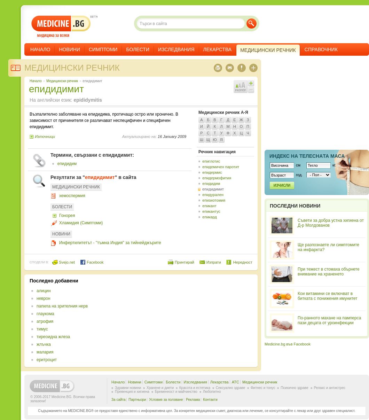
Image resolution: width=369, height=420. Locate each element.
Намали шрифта (251, 90)
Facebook (91, 262)
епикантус (211, 211)
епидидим (67, 163)
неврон (43, 298)
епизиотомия (213, 200)
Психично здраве (294, 388)
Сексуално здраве (230, 388)
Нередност (242, 262)
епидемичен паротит (220, 167)
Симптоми (103, 49)
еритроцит (47, 359)
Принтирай (184, 262)
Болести (137, 49)
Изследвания (176, 49)
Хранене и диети (160, 388)
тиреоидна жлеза (53, 336)
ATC (235, 382)
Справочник (321, 49)
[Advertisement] (169, 304)
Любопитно (212, 392)
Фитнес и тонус (263, 388)
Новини (69, 49)
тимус (42, 329)
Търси (251, 23)
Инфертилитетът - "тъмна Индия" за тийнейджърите (110, 242)
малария (45, 352)
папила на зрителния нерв (62, 306)
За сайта (118, 400)
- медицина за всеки (61, 27)
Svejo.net (63, 262)
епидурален (212, 195)
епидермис (212, 172)
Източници (45, 136)
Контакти (210, 400)
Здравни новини (128, 388)
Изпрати (213, 262)
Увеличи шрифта (251, 83)
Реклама (193, 400)
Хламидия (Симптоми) (81, 222)
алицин (44, 290)
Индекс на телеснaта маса (307, 156)
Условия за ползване (166, 400)
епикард (209, 217)
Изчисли (282, 185)
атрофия (45, 321)
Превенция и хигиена (132, 392)
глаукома (45, 313)
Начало (40, 49)
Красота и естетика (194, 388)
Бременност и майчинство (176, 392)
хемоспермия (72, 195)
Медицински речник (72, 67)
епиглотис (211, 161)
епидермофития (216, 178)
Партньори (137, 400)
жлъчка (44, 344)
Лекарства (217, 49)
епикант (209, 206)
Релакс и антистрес (329, 388)
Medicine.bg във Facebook (288, 344)
